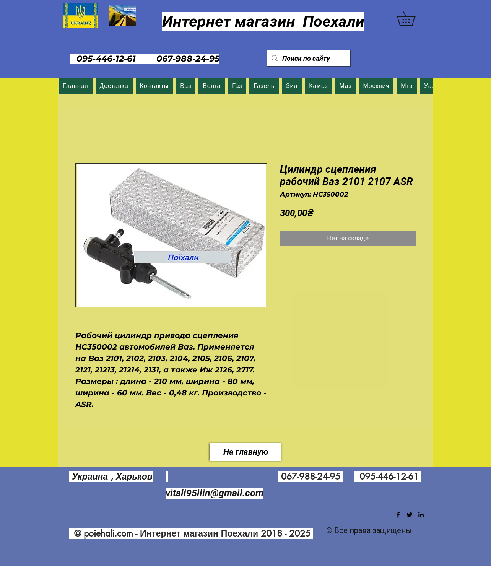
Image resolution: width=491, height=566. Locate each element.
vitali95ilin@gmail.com (214, 493)
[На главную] (245, 452)
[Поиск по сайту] (308, 58)
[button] (413, 18)
